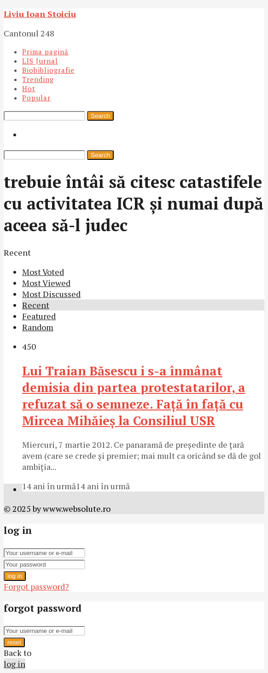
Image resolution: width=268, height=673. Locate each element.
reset (14, 642)
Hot (28, 88)
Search (100, 115)
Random (37, 327)
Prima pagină (45, 51)
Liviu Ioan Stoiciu (40, 13)
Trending (38, 79)
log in (14, 576)
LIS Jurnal (40, 60)
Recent (35, 304)
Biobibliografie (48, 70)
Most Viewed (46, 282)
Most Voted (43, 271)
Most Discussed (51, 293)
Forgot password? (36, 586)
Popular (36, 97)
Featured (39, 316)
